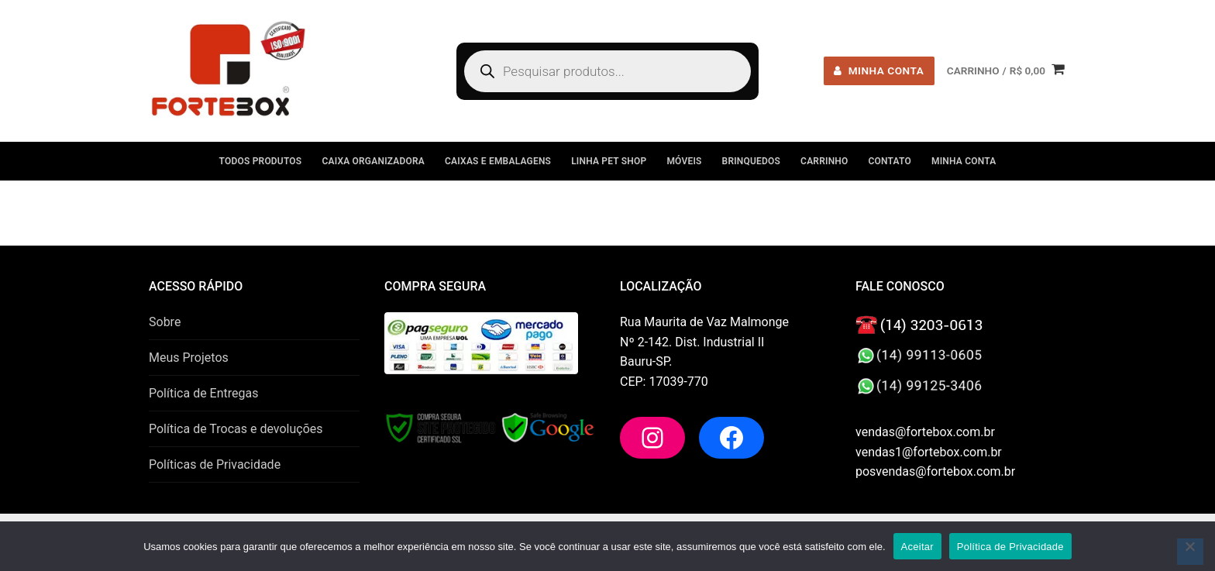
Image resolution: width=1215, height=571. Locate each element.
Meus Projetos (189, 357)
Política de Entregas (203, 393)
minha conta (879, 70)
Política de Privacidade (1010, 546)
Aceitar (917, 546)
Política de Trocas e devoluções (236, 428)
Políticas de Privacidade (215, 464)
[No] (1190, 551)
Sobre (165, 322)
